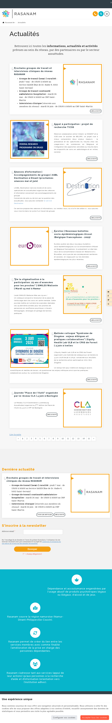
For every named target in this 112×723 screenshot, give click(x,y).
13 (78, 427)
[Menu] (106, 10)
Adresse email (8, 521)
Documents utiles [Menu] (49, 648)
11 (68, 427)
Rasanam (6, 658)
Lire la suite (96, 107)
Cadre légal (44, 677)
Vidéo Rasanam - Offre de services (55, 663)
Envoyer (32, 539)
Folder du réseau (47, 653)
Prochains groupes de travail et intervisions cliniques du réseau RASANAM (34, 67)
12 (73, 427)
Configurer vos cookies (64, 718)
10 (63, 427)
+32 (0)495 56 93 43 (11, 2)
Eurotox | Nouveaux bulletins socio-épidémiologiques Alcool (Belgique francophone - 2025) (72, 227)
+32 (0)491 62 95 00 (32, 2)
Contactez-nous (46, 680)
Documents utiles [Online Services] (102, 2)
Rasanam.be (9, 19)
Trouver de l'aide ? (11, 662)
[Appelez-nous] (95, 10)
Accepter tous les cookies (94, 718)
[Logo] (32, 10)
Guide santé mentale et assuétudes (55, 673)
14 (84, 427)
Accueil (5, 654)
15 (89, 427)
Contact (6, 670)
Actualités (7, 666)
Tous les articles (45, 505)
